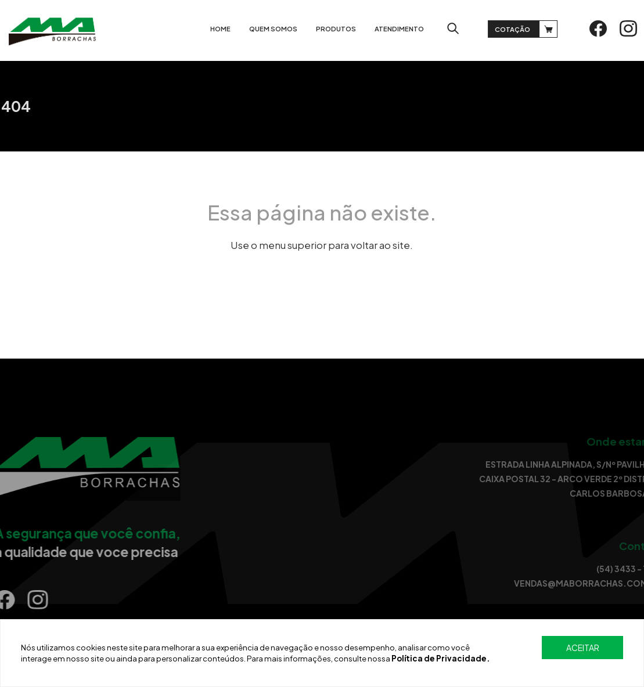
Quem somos (277, 28)
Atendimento (402, 28)
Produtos (339, 28)
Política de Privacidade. (440, 658)
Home (224, 28)
